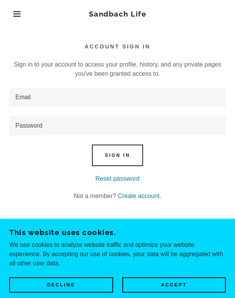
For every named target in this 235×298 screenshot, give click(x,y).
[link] (117, 14)
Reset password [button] (117, 178)
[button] (16, 14)
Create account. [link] (139, 196)
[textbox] (117, 97)
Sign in (117, 155)
